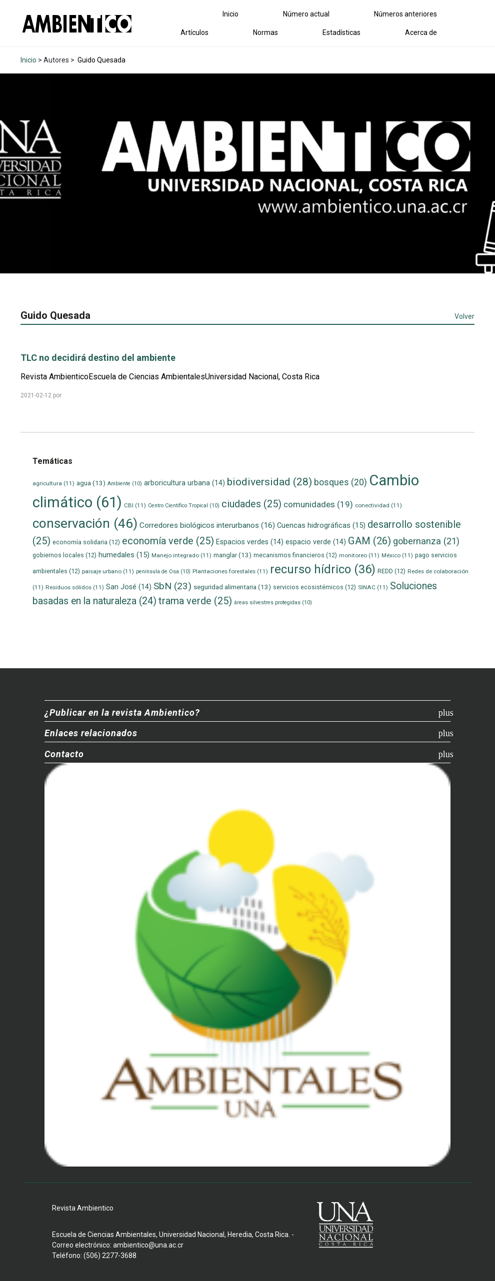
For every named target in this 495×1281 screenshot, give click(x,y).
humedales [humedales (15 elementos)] (124, 554)
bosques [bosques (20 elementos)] (340, 482)
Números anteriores (405, 14)
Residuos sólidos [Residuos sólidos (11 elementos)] (75, 587)
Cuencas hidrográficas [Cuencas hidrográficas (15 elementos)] (321, 525)
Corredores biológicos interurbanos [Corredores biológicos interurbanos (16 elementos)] (207, 525)
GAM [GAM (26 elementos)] (369, 541)
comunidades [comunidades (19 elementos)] (318, 504)
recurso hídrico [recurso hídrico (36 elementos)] (323, 569)
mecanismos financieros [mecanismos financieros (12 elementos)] (295, 555)
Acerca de (421, 32)
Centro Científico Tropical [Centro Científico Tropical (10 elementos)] (184, 505)
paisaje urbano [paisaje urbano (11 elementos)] (108, 571)
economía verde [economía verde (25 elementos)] (168, 541)
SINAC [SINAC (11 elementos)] (373, 587)
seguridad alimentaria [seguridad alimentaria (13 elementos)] (232, 587)
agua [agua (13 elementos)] (91, 483)
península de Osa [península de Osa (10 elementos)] (163, 571)
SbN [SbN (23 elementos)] (173, 586)
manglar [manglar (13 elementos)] (233, 555)
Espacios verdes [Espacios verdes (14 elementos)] (250, 542)
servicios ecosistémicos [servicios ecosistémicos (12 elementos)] (314, 587)
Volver (464, 316)
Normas (265, 32)
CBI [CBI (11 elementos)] (135, 505)
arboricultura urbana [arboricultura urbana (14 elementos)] (184, 483)
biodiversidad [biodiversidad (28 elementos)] (269, 481)
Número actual (306, 14)
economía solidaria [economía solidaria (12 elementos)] (86, 542)
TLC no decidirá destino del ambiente (98, 357)
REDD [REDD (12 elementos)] (392, 571)
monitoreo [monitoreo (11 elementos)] (359, 555)
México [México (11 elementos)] (397, 555)
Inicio (230, 14)
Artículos (194, 32)
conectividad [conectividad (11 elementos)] (378, 505)
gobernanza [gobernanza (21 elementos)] (426, 541)
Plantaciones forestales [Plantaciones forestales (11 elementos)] (230, 571)
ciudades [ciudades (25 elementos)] (252, 504)
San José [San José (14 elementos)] (129, 587)
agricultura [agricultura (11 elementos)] (53, 483)
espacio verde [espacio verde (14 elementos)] (316, 542)
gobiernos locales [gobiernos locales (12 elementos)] (64, 555)
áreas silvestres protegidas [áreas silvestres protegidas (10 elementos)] (273, 602)
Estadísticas (341, 32)
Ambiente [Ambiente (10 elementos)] (125, 483)
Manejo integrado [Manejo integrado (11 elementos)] (182, 555)
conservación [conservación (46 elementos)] (85, 523)
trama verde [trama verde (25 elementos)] (195, 601)
